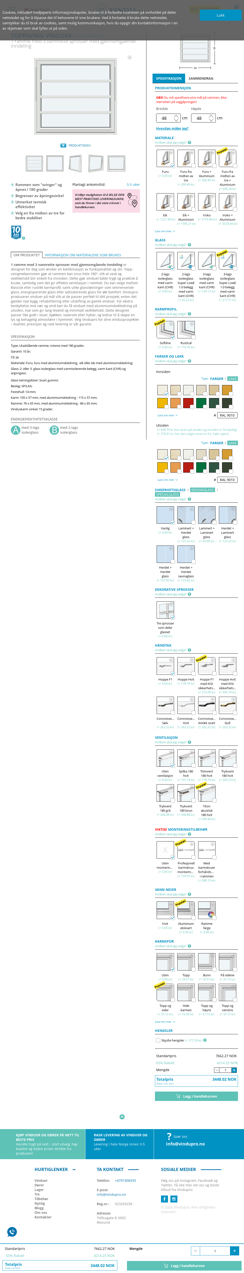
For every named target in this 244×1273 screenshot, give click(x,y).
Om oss (41, 1197)
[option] (75, 96)
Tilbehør (41, 1184)
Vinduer (41, 1165)
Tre (37, 1179)
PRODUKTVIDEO (80, 145)
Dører (39, 1170)
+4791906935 (125, 1165)
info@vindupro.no (185, 1129)
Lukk (221, 15)
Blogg (39, 1193)
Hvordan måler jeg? (172, 128)
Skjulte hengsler (170, 1040)
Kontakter (43, 1202)
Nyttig (40, 1188)
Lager (39, 1174)
